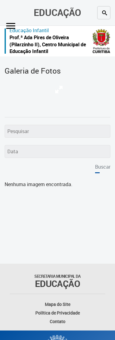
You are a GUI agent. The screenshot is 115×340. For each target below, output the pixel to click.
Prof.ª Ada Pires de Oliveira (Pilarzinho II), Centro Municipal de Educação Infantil (48, 44)
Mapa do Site (57, 304)
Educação (57, 12)
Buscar (102, 166)
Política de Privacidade (57, 313)
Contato (57, 321)
